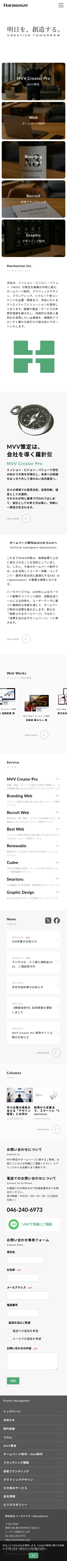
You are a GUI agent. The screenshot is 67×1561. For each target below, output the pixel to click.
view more (13, 518)
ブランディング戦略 (16, 1462)
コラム (7, 1437)
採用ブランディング (16, 1471)
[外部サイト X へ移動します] (49, 920)
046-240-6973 (24, 1209)
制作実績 (9, 1428)
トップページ (11, 1411)
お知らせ (9, 1420)
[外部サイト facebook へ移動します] (56, 920)
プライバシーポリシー (18, 1548)
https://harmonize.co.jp (17, 1539)
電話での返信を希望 (23, 1330)
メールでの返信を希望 (24, 1338)
